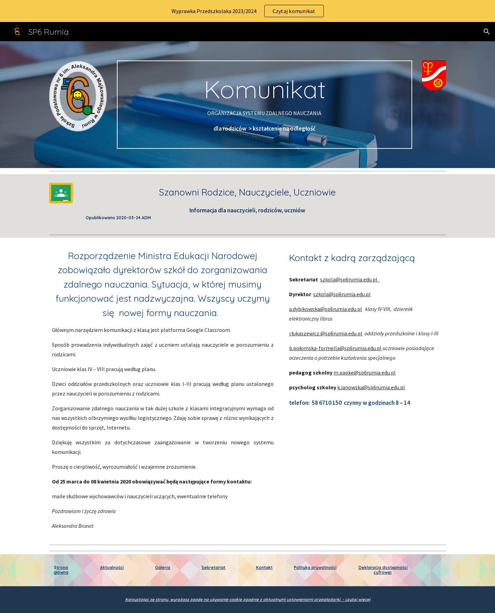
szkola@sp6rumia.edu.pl (348, 279)
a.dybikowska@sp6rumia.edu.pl (325, 308)
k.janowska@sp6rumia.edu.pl (371, 387)
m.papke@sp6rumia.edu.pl (364, 372)
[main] (264, 104)
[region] (247, 11)
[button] (486, 31)
